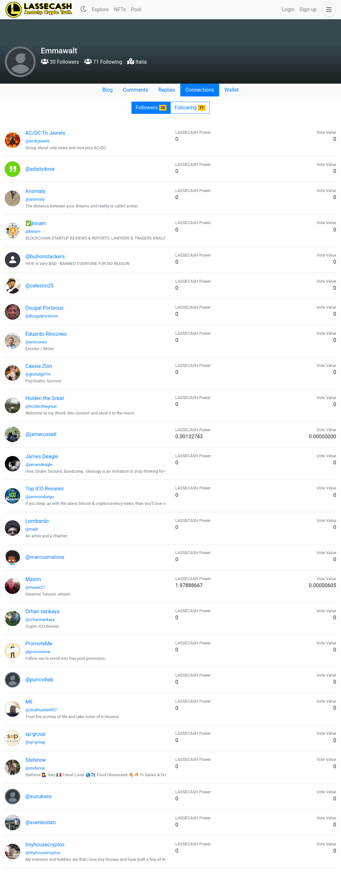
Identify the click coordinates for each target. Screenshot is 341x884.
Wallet (231, 90)
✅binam (35, 223)
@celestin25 (39, 286)
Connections (199, 90)
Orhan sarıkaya (42, 611)
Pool (136, 9)
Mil (28, 702)
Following (190, 108)
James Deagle (41, 456)
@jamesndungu (39, 496)
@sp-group (35, 742)
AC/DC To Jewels (45, 133)
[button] (327, 10)
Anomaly (35, 191)
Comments (135, 90)
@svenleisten (40, 822)
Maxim (33, 579)
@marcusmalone (44, 557)
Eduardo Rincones (46, 334)
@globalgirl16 (37, 374)
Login (288, 9)
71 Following (103, 62)
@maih (31, 529)
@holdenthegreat (41, 406)
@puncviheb (39, 680)
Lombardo (37, 521)
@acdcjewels (37, 141)
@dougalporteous (41, 316)
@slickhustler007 (41, 709)
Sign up (308, 9)
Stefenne (35, 760)
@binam (32, 231)
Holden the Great (44, 398)
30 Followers (60, 62)
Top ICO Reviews (44, 489)
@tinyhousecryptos (42, 852)
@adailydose (40, 169)
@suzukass (38, 796)
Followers (151, 108)
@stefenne (35, 768)
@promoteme (37, 651)
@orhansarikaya (40, 619)
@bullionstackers (45, 256)
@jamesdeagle (38, 464)
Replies (166, 90)
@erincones (36, 342)
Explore (100, 9)
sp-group (35, 734)
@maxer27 (35, 587)
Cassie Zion (38, 366)
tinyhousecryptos (45, 845)
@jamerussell (40, 434)
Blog (108, 90)
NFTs (120, 9)
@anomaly (35, 199)
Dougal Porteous (44, 308)
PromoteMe (38, 644)
